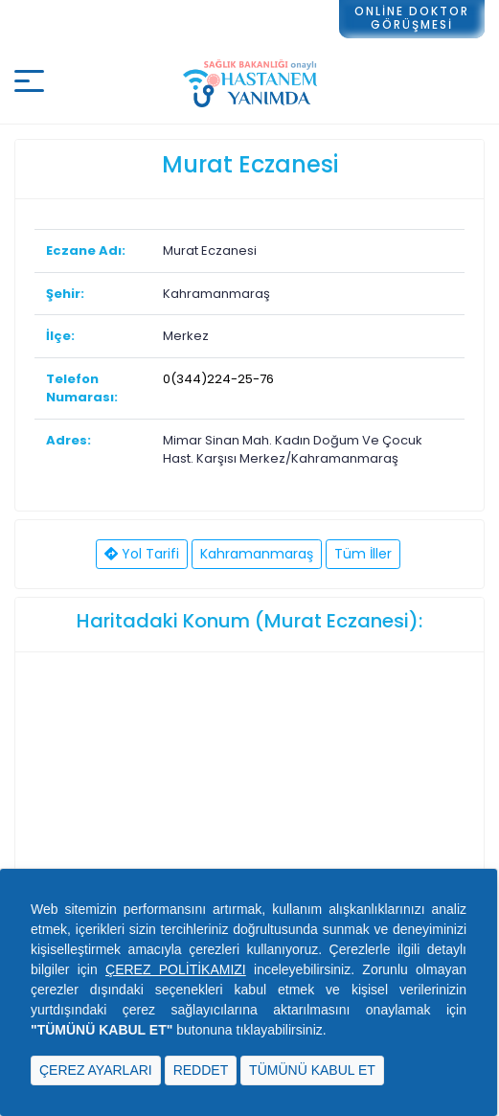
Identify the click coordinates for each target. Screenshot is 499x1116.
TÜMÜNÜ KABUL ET (312, 1070)
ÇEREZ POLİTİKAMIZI (175, 969)
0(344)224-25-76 (218, 379)
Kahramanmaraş (256, 553)
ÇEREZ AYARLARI (95, 1070)
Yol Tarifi (141, 553)
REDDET (201, 1070)
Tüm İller (363, 553)
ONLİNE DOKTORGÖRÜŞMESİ (411, 18)
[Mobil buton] (29, 84)
